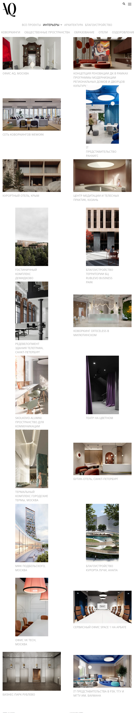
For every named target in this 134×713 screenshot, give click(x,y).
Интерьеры (52, 24)
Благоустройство (98, 24)
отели (103, 32)
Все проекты (31, 24)
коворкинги (10, 32)
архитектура (73, 24)
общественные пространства (47, 32)
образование (84, 32)
